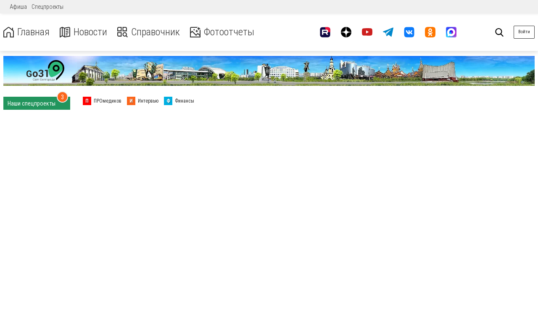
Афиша (18, 6)
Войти (524, 31)
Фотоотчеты (222, 32)
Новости (83, 32)
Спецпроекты (47, 6)
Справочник (148, 32)
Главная (26, 32)
